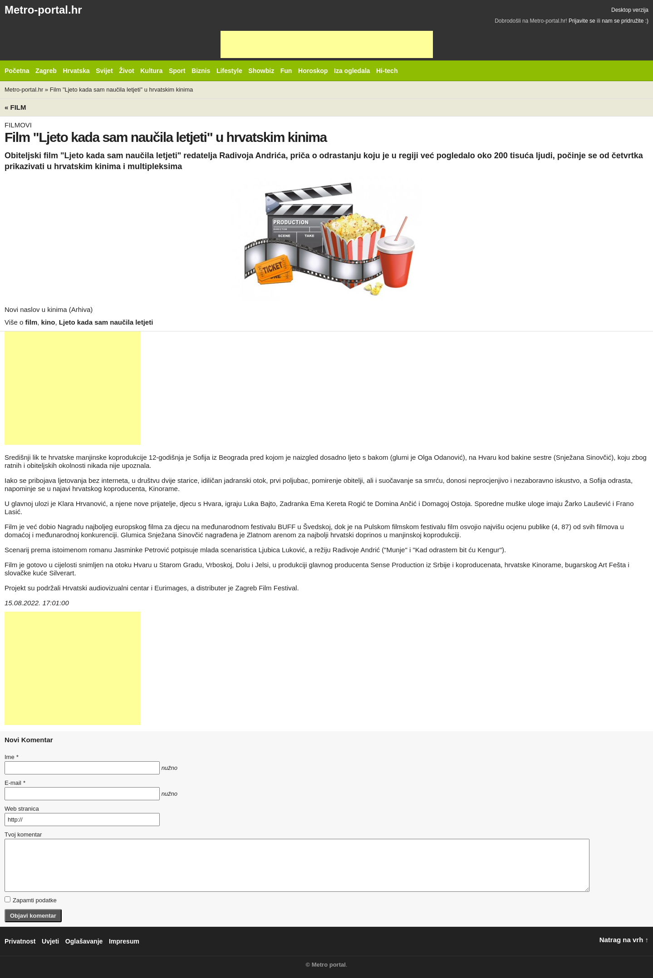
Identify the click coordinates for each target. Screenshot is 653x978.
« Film (15, 107)
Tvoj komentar (23, 834)
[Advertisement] (327, 44)
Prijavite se (582, 21)
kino (48, 322)
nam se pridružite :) (625, 21)
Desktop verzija (629, 10)
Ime (11, 757)
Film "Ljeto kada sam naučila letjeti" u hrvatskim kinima (121, 89)
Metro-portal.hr (43, 10)
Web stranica (22, 808)
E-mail (15, 782)
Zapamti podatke (31, 900)
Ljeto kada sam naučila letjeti (106, 322)
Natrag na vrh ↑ (623, 940)
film (31, 322)
